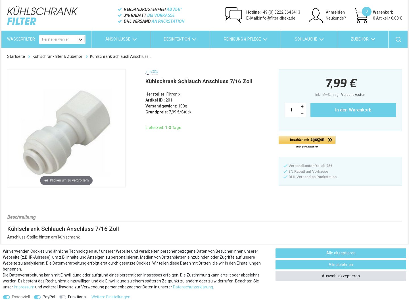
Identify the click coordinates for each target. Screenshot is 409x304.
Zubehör (360, 39)
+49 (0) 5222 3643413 (273, 12)
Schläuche (306, 39)
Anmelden (335, 12)
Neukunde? (336, 18)
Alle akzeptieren (341, 253)
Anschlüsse (117, 39)
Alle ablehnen (341, 264)
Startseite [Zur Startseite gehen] (16, 56)
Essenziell (21, 297)
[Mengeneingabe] (291, 110)
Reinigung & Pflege (242, 39)
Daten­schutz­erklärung (193, 287)
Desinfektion (177, 39)
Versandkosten (353, 95)
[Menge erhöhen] (302, 106)
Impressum (24, 287)
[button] (307, 142)
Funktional (77, 297)
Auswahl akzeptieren (341, 276)
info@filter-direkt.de (270, 18)
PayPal (49, 297)
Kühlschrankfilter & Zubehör (57, 56)
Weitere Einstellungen (110, 297)
